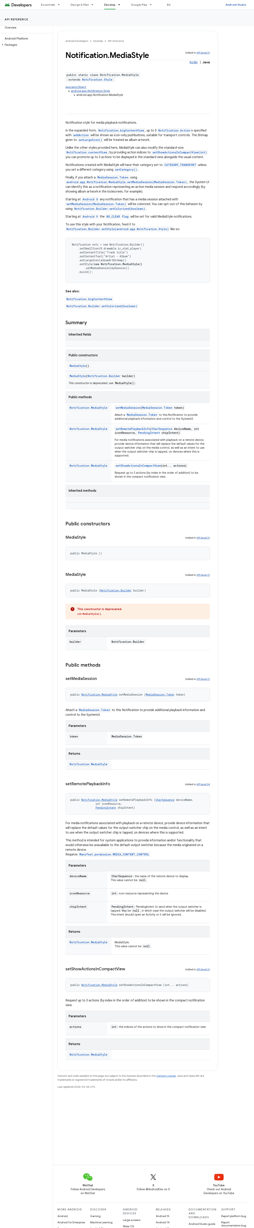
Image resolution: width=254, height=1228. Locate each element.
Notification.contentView (86, 152)
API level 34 (203, 784)
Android (62, 1216)
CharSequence (162, 429)
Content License (166, 1076)
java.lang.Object (75, 87)
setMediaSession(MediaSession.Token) (96, 204)
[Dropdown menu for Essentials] (60, 4)
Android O (90, 199)
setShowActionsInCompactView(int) (179, 152)
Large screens (131, 1220)
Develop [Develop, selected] (110, 4)
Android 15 (162, 1216)
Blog (170, 4)
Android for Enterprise (71, 1222)
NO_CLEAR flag (117, 216)
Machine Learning (101, 1222)
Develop (98, 41)
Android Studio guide (202, 1224)
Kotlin (194, 62)
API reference (16, 19)
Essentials (48, 4)
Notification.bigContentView (121, 130)
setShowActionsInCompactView (138, 465)
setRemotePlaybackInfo (133, 429)
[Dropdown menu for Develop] (121, 4)
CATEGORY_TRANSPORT (180, 165)
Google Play (139, 4)
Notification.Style (97, 79)
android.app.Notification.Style (90, 91)
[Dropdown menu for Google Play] (152, 4)
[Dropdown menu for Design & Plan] (94, 4)
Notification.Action (174, 130)
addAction (81, 135)
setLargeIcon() (90, 140)
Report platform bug (233, 1216)
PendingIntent (149, 433)
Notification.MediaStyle (88, 408)
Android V (90, 216)
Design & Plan (80, 4)
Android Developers (76, 41)
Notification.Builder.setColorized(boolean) (109, 209)
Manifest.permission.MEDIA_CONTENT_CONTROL (114, 854)
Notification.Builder (104, 376)
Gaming (95, 1216)
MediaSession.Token (112, 177)
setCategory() (126, 169)
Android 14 (163, 1222)
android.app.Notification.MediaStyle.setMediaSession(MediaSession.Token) (126, 182)
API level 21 (203, 52)
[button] (25, 45)
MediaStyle (78, 366)
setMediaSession (128, 408)
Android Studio (236, 4)
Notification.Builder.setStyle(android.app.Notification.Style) (117, 229)
